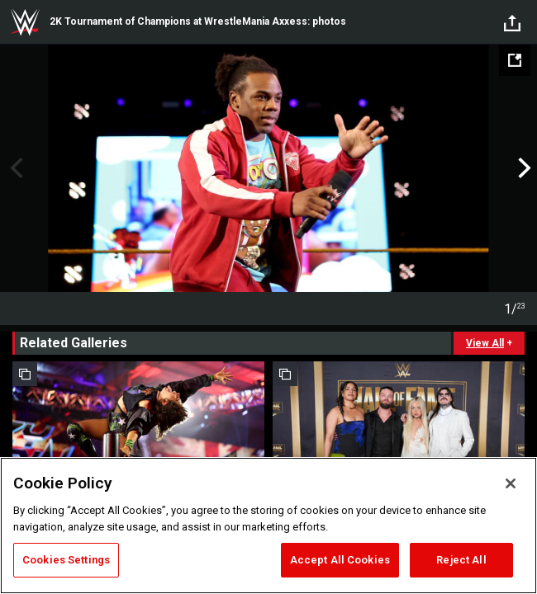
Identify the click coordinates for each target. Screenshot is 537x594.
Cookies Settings (66, 560)
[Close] (510, 483)
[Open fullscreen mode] (514, 60)
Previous (14, 168)
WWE (25, 22)
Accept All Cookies (340, 560)
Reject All (461, 560)
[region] (268, 525)
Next (522, 168)
